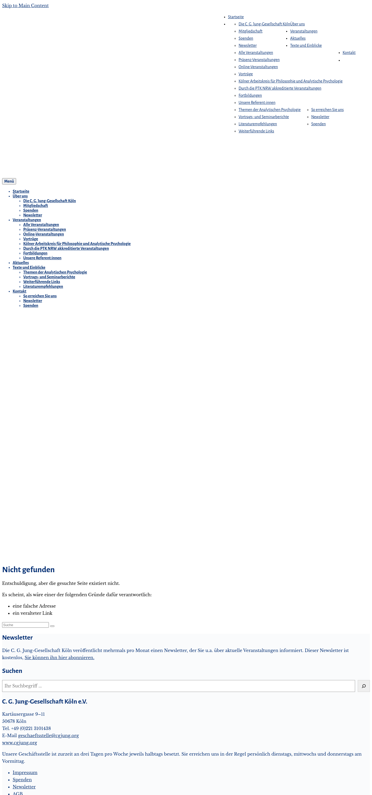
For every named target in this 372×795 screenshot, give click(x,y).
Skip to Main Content (25, 5)
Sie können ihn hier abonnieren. (59, 657)
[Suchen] (364, 686)
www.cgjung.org (19, 742)
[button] (345, 60)
